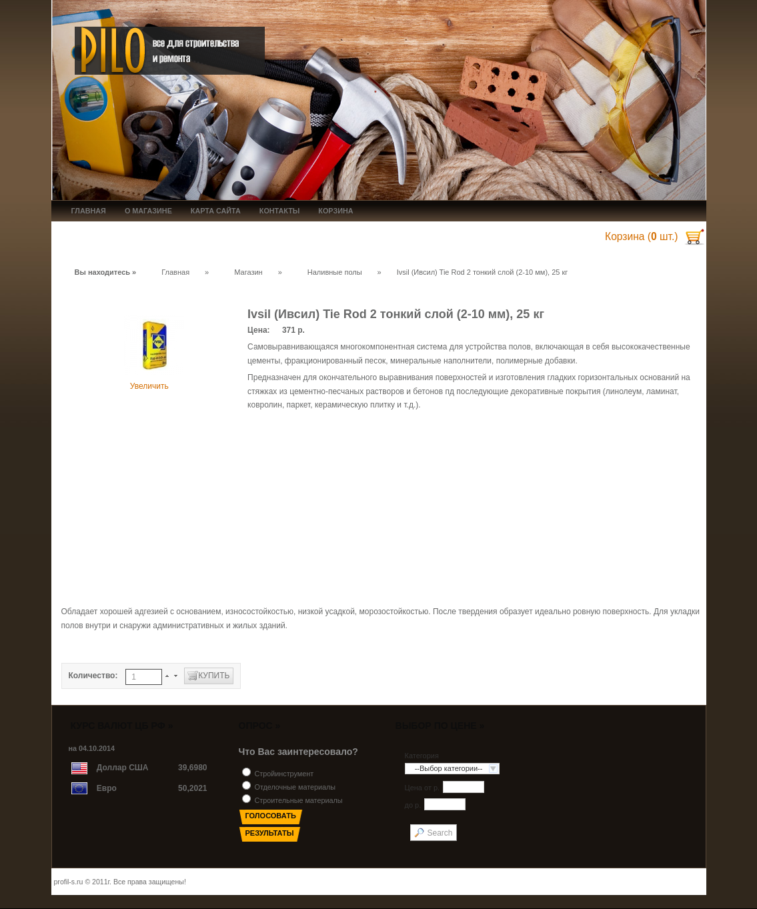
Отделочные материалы (295, 787)
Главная (175, 272)
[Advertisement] (378, 508)
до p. (413, 805)
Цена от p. (422, 788)
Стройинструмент (284, 774)
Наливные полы (334, 272)
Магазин (248, 272)
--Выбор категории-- (449, 768)
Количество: (94, 675)
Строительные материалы (299, 800)
